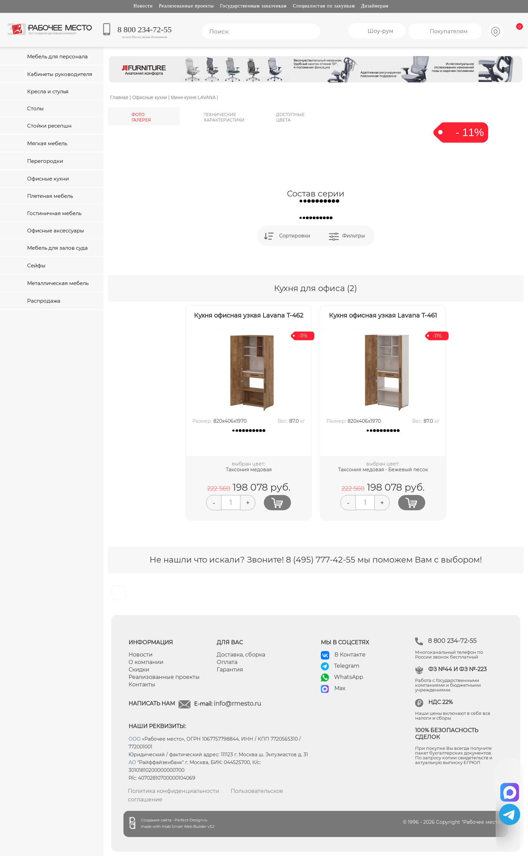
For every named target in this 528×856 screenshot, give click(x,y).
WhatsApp (348, 677)
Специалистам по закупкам (324, 5)
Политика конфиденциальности (173, 791)
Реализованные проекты (186, 5)
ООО (135, 739)
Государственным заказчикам (253, 5)
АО (132, 762)
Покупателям (449, 31)
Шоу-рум (380, 31)
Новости (143, 5)
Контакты (142, 684)
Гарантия (230, 669)
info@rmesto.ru (237, 703)
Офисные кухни (149, 97)
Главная (119, 97)
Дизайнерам (375, 5)
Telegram (346, 666)
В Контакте (350, 654)
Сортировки (294, 236)
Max (340, 688)
